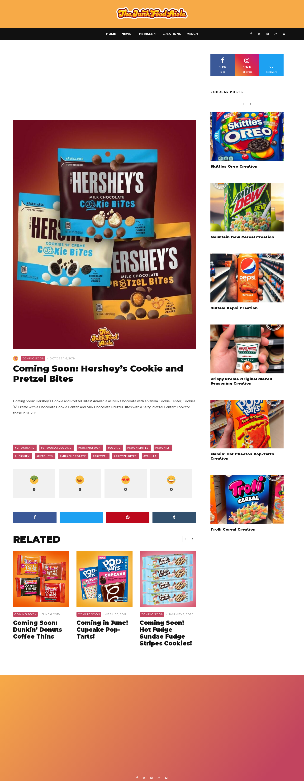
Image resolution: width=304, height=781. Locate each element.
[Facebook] (251, 34)
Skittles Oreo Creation (233, 166)
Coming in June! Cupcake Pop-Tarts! (102, 630)
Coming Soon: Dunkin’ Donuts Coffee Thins (37, 630)
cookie (114, 447)
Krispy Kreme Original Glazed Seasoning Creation (241, 381)
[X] (259, 34)
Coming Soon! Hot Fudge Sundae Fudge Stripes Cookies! (166, 633)
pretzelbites (126, 456)
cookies (163, 447)
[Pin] (128, 517)
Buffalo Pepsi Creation (234, 308)
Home (111, 34)
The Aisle (145, 34)
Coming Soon (33, 358)
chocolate (25, 447)
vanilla (151, 456)
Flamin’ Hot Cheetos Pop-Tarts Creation (242, 456)
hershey (23, 456)
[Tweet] (81, 517)
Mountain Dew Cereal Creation (242, 237)
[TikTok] (275, 34)
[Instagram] (267, 34)
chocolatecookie (57, 447)
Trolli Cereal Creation (233, 529)
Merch (192, 34)
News (126, 34)
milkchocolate (74, 456)
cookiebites (138, 447)
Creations (171, 34)
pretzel (101, 456)
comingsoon (90, 447)
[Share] (35, 517)
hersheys (45, 456)
